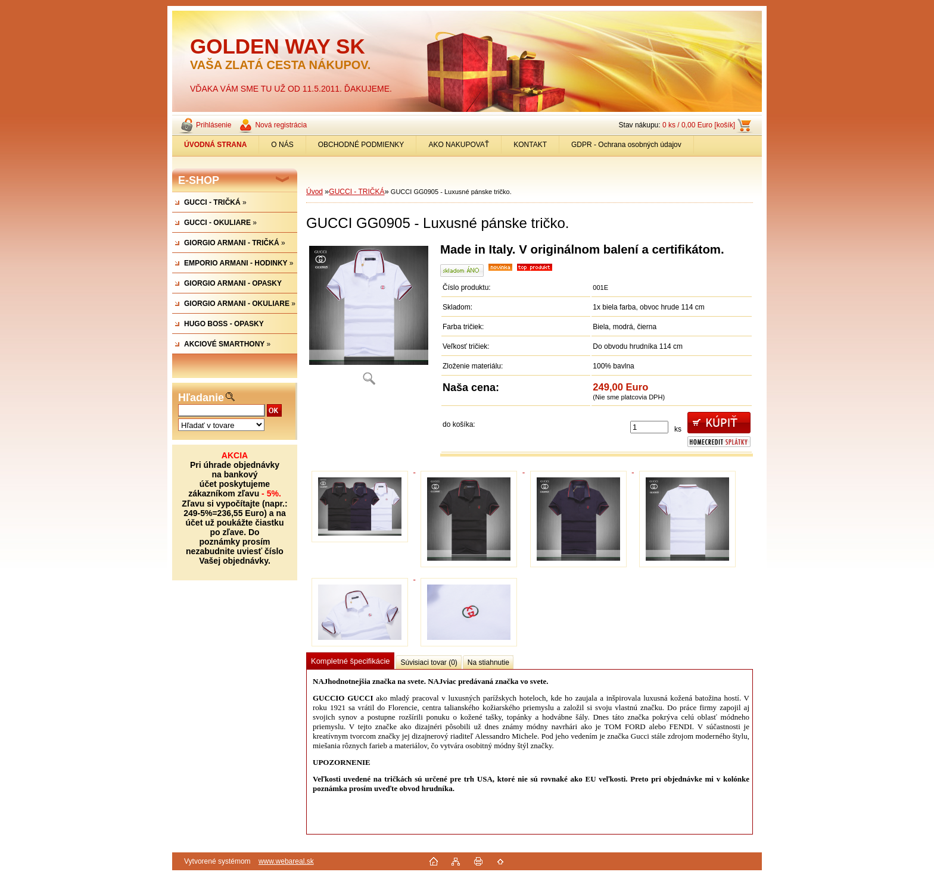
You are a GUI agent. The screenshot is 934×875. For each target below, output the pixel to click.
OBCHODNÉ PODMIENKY (361, 144)
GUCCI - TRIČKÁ (356, 192)
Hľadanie (201, 398)
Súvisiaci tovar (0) (428, 662)
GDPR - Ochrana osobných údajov (626, 144)
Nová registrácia (281, 125)
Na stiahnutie (488, 662)
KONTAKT (530, 144)
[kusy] (649, 427)
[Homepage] (215, 145)
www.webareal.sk (286, 861)
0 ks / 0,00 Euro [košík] (698, 125)
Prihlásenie (213, 125)
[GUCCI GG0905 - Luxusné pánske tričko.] (369, 318)
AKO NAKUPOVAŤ (458, 144)
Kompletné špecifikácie (350, 661)
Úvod (314, 192)
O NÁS (282, 144)
